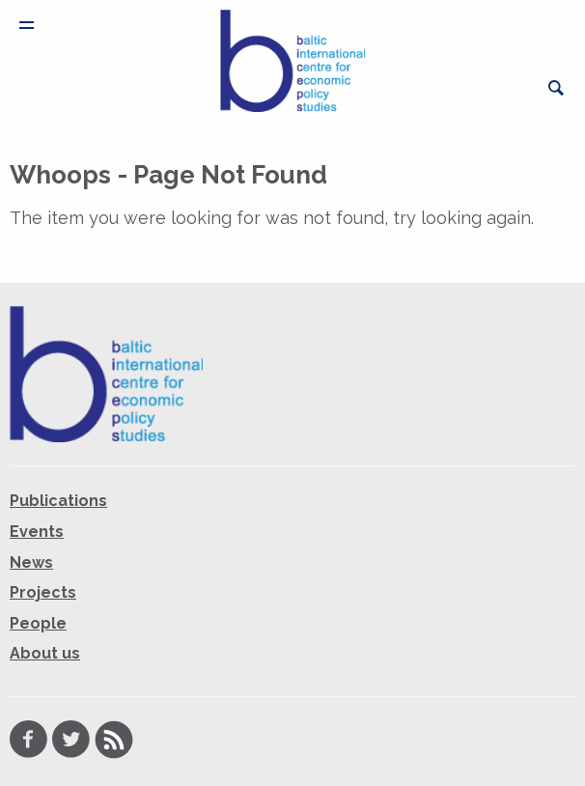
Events (37, 531)
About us (45, 653)
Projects (43, 592)
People (38, 623)
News (31, 562)
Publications (58, 500)
